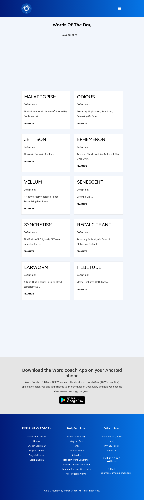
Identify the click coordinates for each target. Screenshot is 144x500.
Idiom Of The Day (76, 436)
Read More (29, 123)
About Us (111, 450)
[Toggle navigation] (119, 8)
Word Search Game (76, 474)
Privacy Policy (111, 446)
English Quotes (37, 450)
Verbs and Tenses (36, 436)
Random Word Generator (76, 460)
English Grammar (37, 446)
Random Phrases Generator (76, 469)
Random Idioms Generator (76, 464)
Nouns (36, 441)
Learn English (37, 460)
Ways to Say (76, 441)
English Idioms (36, 455)
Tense (76, 446)
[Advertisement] (72, 66)
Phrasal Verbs (76, 450)
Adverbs (76, 455)
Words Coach (71, 491)
